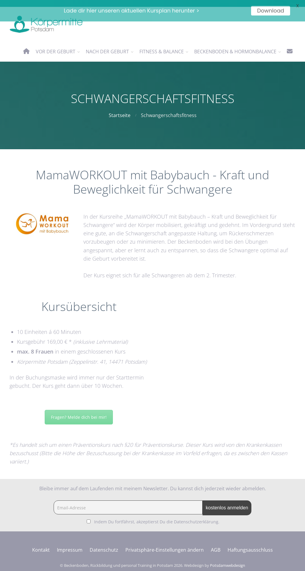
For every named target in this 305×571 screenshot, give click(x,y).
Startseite (119, 108)
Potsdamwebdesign (227, 558)
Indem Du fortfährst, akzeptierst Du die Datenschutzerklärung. (157, 514)
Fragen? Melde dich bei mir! (79, 410)
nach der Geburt (107, 44)
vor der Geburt (55, 44)
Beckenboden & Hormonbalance (235, 44)
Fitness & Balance (161, 44)
